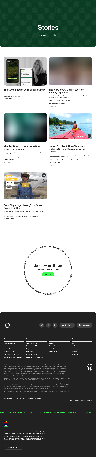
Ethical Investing (24, 157)
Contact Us (52, 346)
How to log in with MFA (78, 349)
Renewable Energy (76, 160)
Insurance (74, 352)
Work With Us (53, 352)
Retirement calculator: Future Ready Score (34, 358)
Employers (29, 349)
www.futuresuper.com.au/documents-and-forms (51, 368)
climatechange (16, 96)
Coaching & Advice (9, 352)
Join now (48, 274)
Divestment (57, 160)
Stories (51, 343)
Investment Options (9, 346)
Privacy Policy (30, 398)
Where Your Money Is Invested (13, 357)
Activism (67, 100)
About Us (51, 349)
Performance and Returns (11, 354)
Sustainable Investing (10, 343)
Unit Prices (29, 352)
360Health (75, 354)
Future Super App (31, 354)
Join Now (74, 346)
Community (52, 100)
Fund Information (8, 398)
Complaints (38, 398)
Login (73, 343)
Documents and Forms (33, 346)
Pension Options (8, 349)
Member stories (8, 96)
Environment (18, 216)
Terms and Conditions (19, 398)
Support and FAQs (31, 343)
